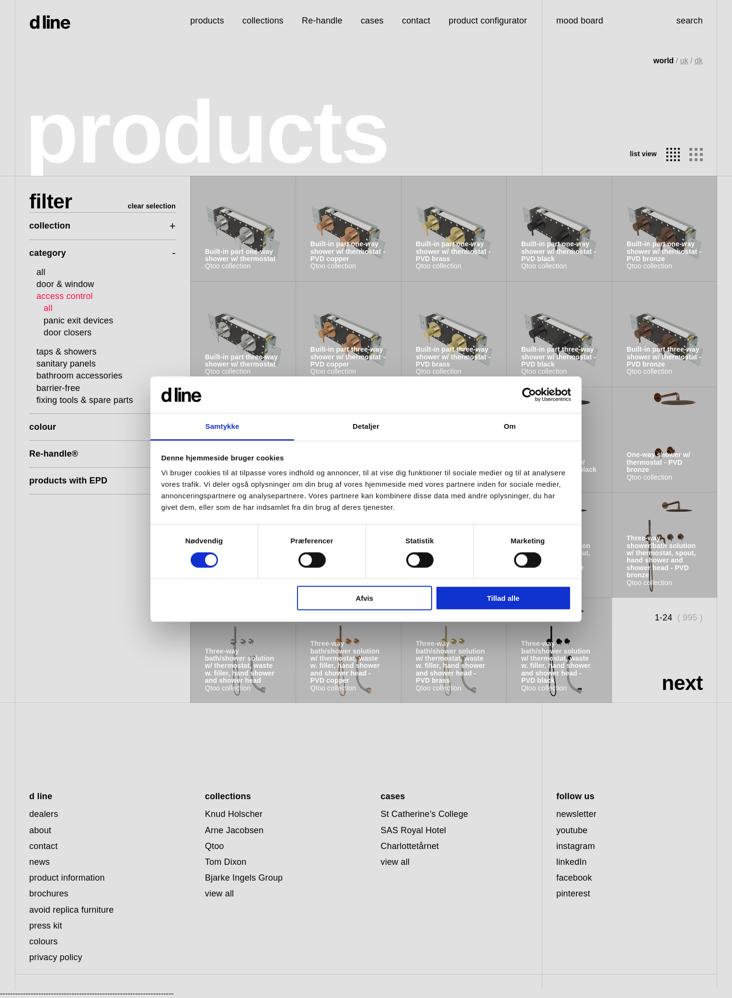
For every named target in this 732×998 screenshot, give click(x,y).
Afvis (364, 598)
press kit (45, 925)
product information (67, 878)
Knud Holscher (234, 814)
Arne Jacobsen (234, 830)
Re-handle (322, 20)
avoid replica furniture (71, 910)
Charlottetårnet (410, 846)
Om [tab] (509, 426)
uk (684, 61)
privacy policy (55, 957)
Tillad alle (503, 598)
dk (699, 61)
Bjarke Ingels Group (244, 878)
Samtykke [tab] (223, 426)
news (39, 862)
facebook (574, 878)
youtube (571, 830)
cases (372, 20)
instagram (575, 846)
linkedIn (571, 862)
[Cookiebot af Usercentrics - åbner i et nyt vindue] (529, 395)
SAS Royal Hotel (413, 830)
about (40, 830)
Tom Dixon (226, 862)
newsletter (576, 814)
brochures (49, 893)
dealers (43, 814)
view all (219, 893)
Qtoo (214, 846)
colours (43, 941)
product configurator (487, 20)
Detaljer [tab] (366, 426)
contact (43, 846)
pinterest (573, 893)
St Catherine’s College (425, 814)
